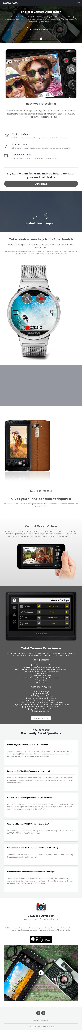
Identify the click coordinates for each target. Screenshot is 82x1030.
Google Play (40, 937)
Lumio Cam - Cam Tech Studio (38, 1025)
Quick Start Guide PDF (41, 716)
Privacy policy (45, 1018)
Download (41, 183)
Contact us (35, 1018)
